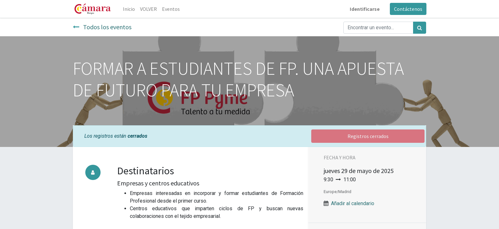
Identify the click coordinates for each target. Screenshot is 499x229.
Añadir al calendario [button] (352, 203)
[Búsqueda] (419, 28)
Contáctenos (408, 9)
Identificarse (364, 9)
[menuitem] (129, 9)
